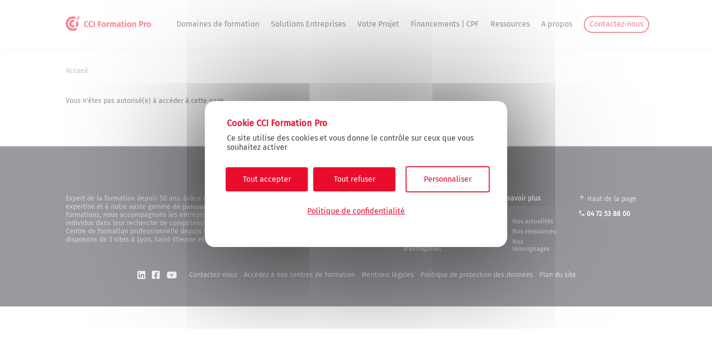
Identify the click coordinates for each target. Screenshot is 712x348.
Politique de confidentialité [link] (356, 211)
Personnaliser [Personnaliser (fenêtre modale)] (448, 179)
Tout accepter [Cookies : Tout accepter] (267, 179)
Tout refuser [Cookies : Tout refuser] (354, 179)
